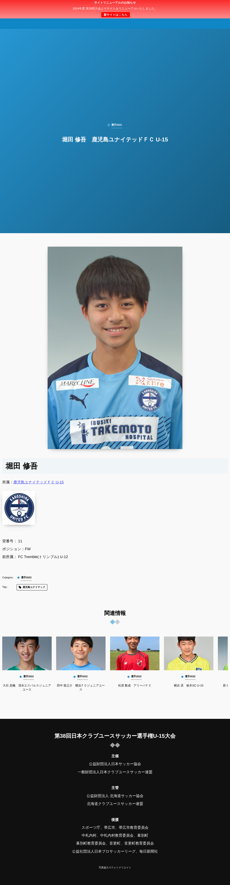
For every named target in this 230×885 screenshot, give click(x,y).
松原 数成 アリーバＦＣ (134, 685)
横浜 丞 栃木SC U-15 (188, 685)
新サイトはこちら (115, 14)
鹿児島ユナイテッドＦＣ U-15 (38, 482)
